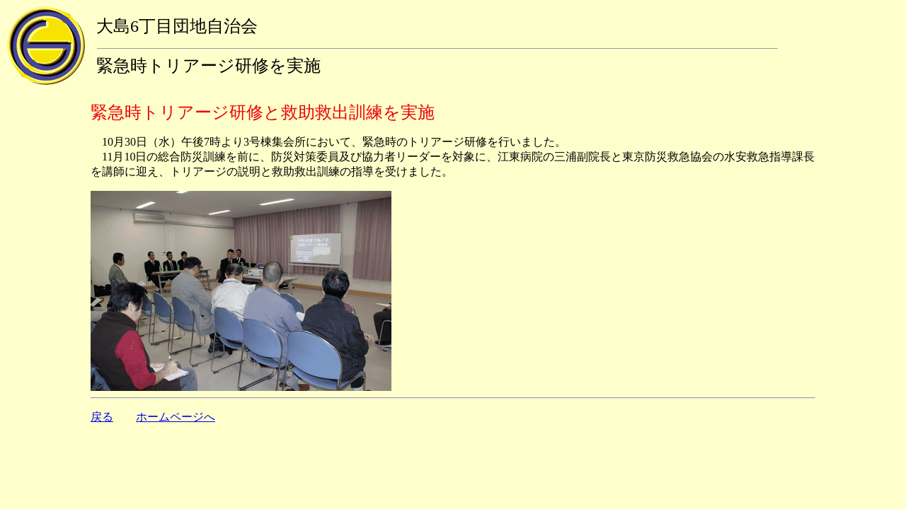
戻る (102, 417)
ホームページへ (175, 417)
